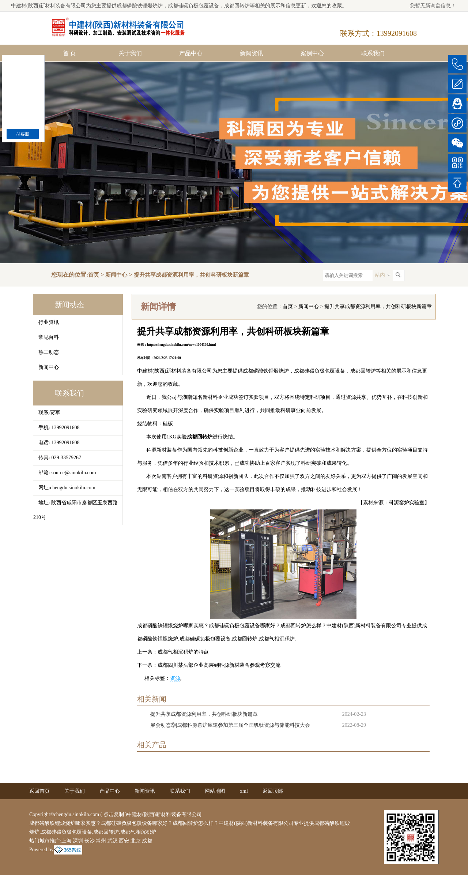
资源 (175, 678)
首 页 (69, 53)
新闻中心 (116, 275)
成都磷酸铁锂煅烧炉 (140, 5)
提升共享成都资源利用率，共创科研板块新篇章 (191, 275)
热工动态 (48, 352)
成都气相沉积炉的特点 (183, 652)
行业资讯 (48, 322)
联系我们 (373, 53)
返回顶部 (273, 791)
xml (244, 791)
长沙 (89, 841)
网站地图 (215, 791)
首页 (93, 275)
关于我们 (130, 53)
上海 (66, 841)
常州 (101, 841)
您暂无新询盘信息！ (433, 5)
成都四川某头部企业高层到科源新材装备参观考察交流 (219, 665)
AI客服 (23, 134)
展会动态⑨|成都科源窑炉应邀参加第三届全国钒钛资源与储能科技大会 (230, 725)
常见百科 (48, 337)
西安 (124, 841)
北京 (136, 841)
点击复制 (113, 814)
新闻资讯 (251, 53)
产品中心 (191, 53)
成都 (147, 841)
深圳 (78, 841)
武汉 (112, 841)
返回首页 (39, 791)
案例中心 (312, 53)
